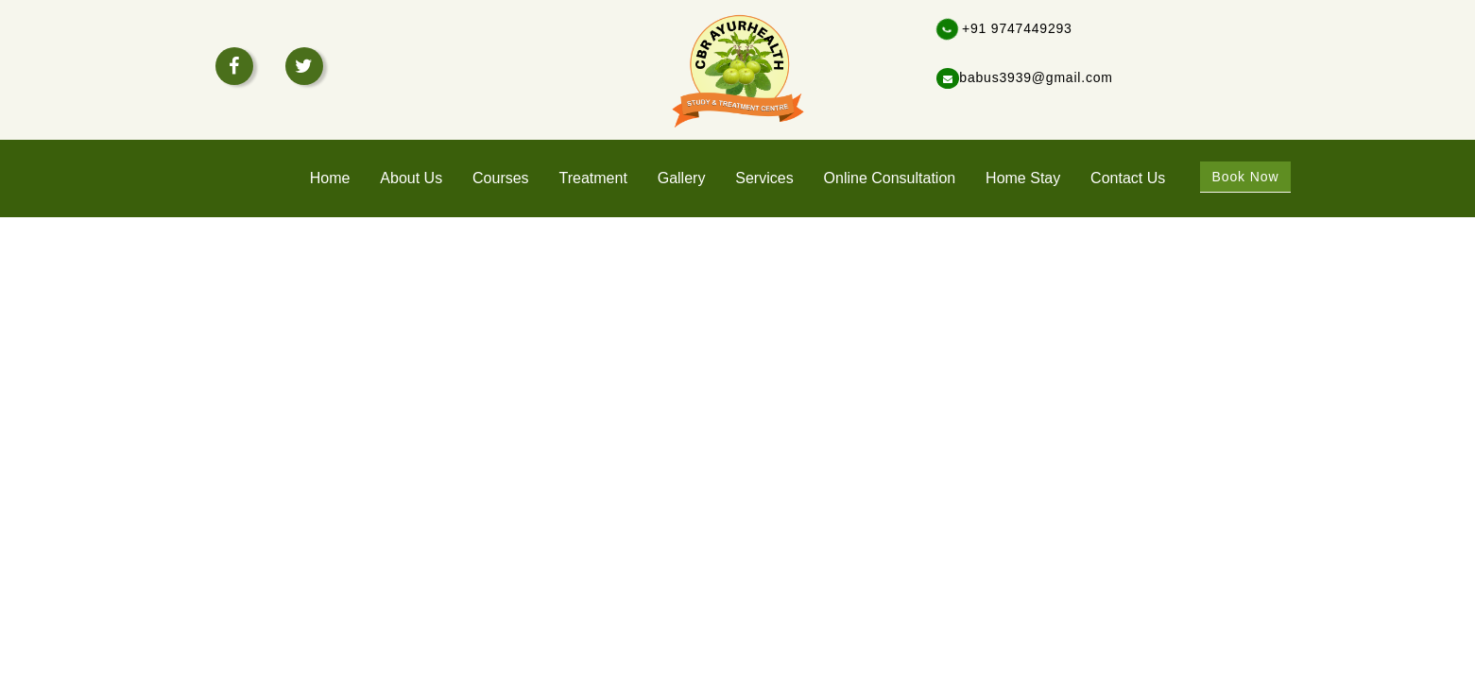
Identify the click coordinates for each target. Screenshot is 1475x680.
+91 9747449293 (1004, 28)
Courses (500, 178)
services (764, 178)
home (330, 178)
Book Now (1244, 176)
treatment (593, 178)
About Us (411, 178)
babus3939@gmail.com (1024, 77)
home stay (1023, 178)
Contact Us (1127, 178)
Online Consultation (890, 178)
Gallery (682, 178)
